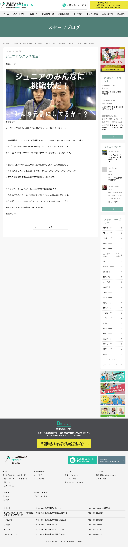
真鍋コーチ (107, 354)
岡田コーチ (107, 338)
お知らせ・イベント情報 (74, 482)
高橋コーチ (107, 243)
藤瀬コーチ (107, 328)
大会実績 (68, 471)
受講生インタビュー (72, 475)
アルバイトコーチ (110, 364)
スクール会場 (18, 14)
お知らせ (106, 287)
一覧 (112, 136)
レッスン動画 (92, 14)
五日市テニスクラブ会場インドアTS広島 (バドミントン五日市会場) (19, 514)
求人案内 (121, 14)
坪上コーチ (107, 261)
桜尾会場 (106, 277)
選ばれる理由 (63, 14)
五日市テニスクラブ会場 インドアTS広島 (111, 254)
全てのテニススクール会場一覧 (14, 475)
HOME (5, 471)
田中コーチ (107, 233)
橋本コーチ (107, 333)
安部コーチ (107, 323)
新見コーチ (107, 302)
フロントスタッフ (110, 359)
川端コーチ (107, 238)
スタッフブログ (71, 478)
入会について (107, 14)
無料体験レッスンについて (111, 5)
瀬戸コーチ (107, 349)
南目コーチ (107, 344)
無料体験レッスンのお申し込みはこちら (63, 443)
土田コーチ (107, 318)
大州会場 (106, 282)
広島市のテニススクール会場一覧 (15, 478)
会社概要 (6, 492)
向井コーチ (107, 228)
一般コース (33, 14)
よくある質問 (101, 478)
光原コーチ (107, 248)
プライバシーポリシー (42, 496)
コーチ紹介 (78, 14)
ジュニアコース (48, 14)
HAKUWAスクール (10, 534)
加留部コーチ (108, 266)
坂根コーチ (107, 292)
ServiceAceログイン (111, 460)
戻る (50, 226)
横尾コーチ (107, 307)
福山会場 (106, 271)
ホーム (6, 14)
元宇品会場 (8, 520)
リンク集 (6, 500)
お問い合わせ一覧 (75, 5)
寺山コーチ (107, 297)
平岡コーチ (107, 313)
